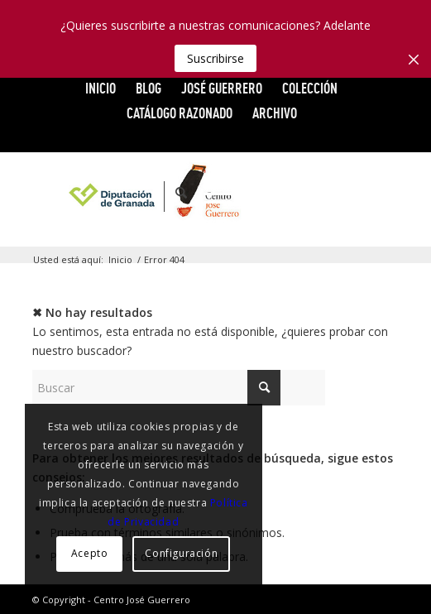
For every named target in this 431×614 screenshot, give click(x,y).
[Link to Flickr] (361, 192)
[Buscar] (173, 193)
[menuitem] (101, 89)
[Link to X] (311, 192)
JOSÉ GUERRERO (221, 88)
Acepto (89, 553)
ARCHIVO (274, 113)
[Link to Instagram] (386, 192)
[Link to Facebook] (287, 192)
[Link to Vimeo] (336, 192)
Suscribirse (215, 58)
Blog (148, 88)
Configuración (181, 553)
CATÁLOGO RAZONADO (179, 113)
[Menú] (209, 193)
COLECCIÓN (310, 88)
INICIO (100, 88)
